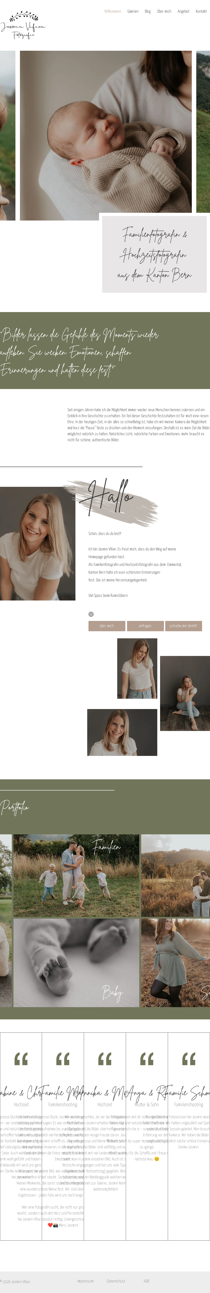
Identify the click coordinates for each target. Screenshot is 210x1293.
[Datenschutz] (116, 1281)
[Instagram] (91, 614)
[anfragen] (145, 626)
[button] (133, 11)
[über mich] (106, 626)
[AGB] (146, 1281)
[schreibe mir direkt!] (183, 626)
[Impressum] (85, 1281)
